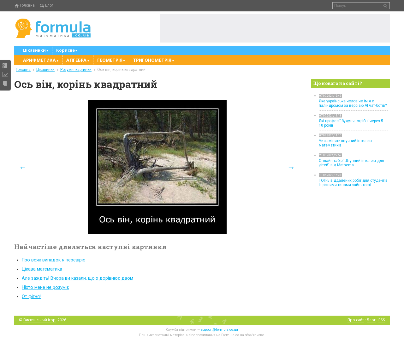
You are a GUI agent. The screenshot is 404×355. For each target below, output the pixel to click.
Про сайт (356, 320)
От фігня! (31, 296)
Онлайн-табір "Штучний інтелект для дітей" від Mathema (351, 162)
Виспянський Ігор (39, 320)
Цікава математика (42, 269)
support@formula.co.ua (219, 330)
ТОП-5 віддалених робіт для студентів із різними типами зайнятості (353, 182)
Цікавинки (45, 69)
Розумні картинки (76, 69)
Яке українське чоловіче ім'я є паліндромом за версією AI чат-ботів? (353, 103)
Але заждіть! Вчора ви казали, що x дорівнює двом (77, 278)
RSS (381, 320)
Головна (27, 5)
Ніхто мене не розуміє (45, 287)
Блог (49, 5)
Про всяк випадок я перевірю (54, 260)
